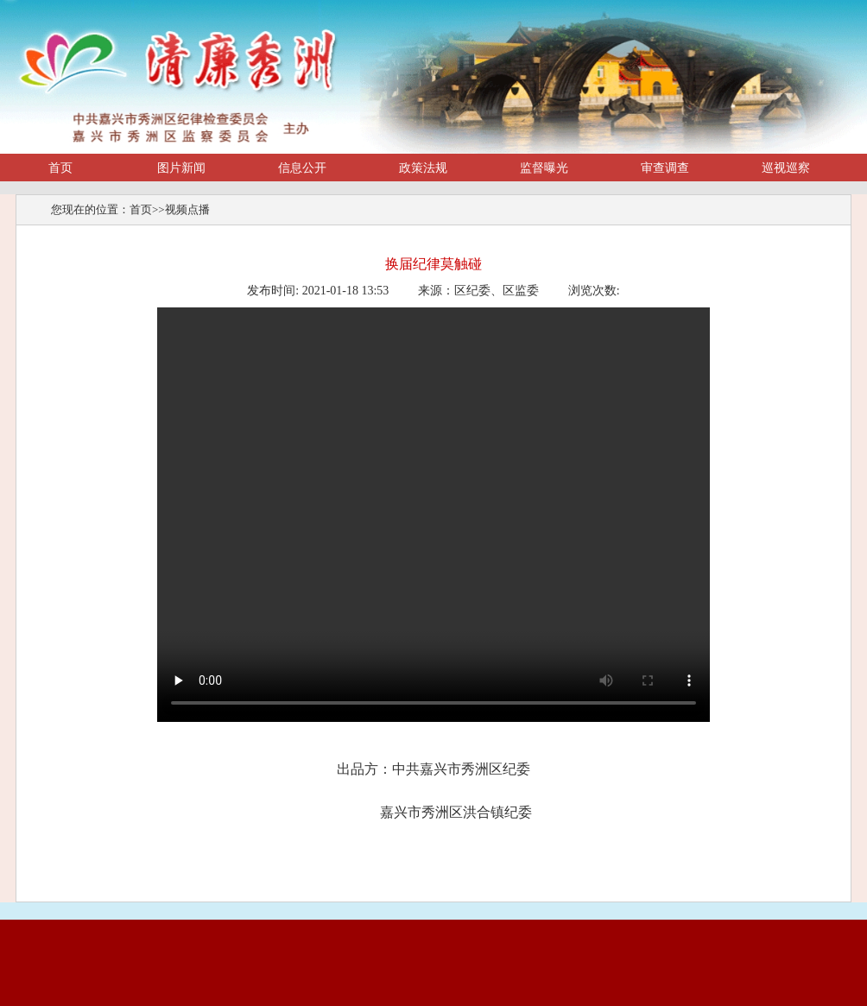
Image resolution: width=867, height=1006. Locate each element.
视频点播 (187, 209)
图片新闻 (181, 167)
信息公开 (302, 167)
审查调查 (665, 167)
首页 (60, 167)
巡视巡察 (786, 167)
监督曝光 (544, 167)
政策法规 (423, 167)
